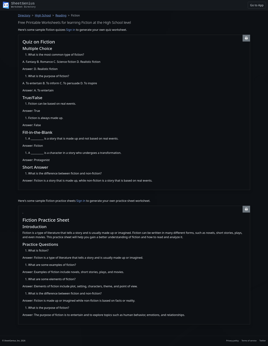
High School (43, 15)
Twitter (262, 340)
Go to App (257, 5)
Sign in (70, 30)
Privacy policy (232, 340)
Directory (24, 15)
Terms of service (249, 340)
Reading (61, 15)
